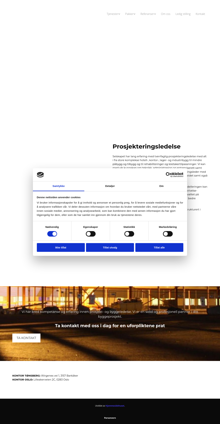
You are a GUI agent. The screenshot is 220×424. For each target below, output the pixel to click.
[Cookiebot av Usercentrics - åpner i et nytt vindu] (168, 174)
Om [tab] (161, 186)
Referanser (147, 14)
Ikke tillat (60, 247)
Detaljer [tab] (110, 186)
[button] (26, 338)
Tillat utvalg (110, 247)
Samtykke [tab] (59, 186)
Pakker (129, 14)
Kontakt (200, 14)
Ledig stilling (183, 14)
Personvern (110, 417)
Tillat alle (159, 247)
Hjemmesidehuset (115, 405)
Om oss (165, 14)
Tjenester (112, 14)
